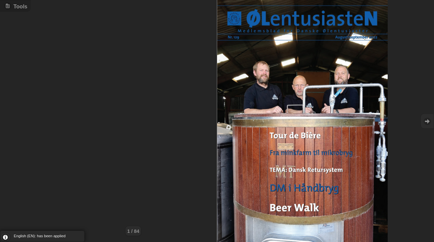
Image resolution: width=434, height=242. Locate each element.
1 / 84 (133, 231)
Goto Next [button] (427, 121)
